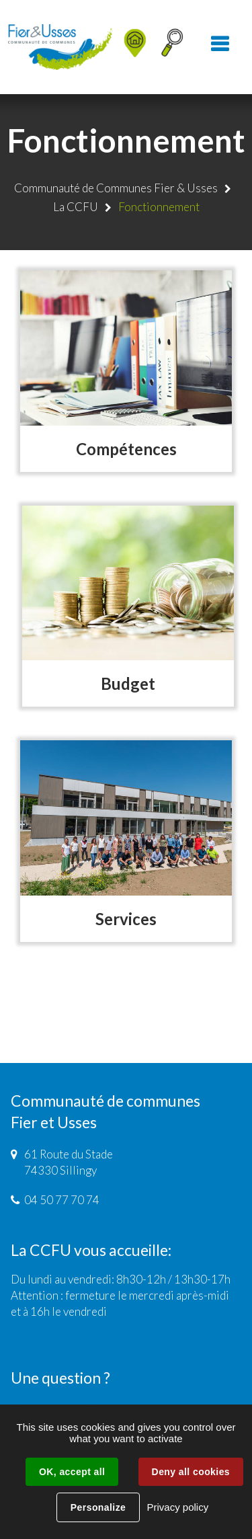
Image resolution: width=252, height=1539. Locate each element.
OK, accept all (72, 1471)
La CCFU (75, 207)
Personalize (98, 1507)
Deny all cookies (191, 1471)
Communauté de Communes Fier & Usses (116, 188)
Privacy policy (177, 1507)
